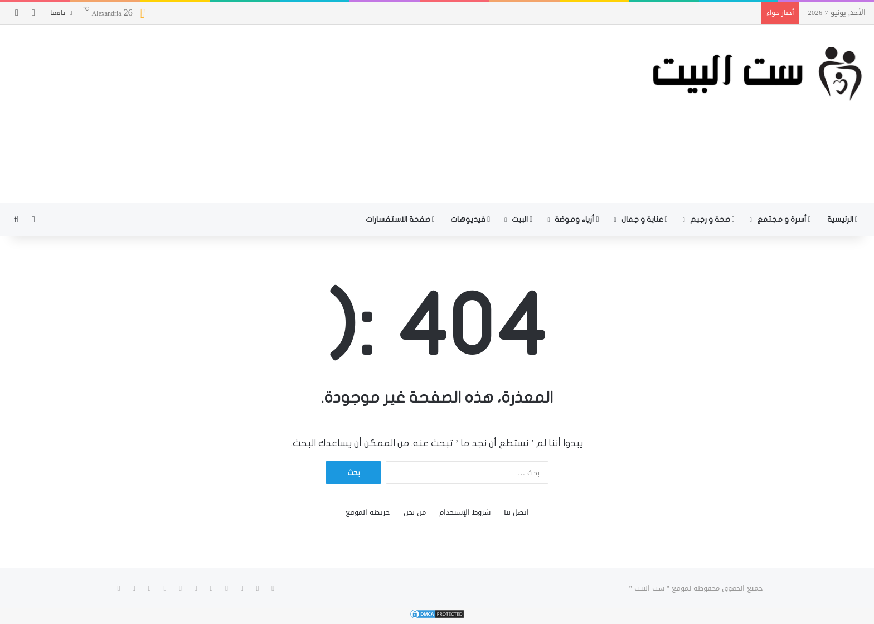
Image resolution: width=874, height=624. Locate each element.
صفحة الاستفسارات (400, 219)
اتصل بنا (516, 512)
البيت (522, 219)
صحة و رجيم (712, 219)
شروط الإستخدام (465, 512)
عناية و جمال (644, 219)
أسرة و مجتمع (784, 219)
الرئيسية (842, 219)
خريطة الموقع (368, 512)
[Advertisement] (291, 114)
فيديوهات (470, 219)
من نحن (415, 512)
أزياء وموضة (577, 219)
